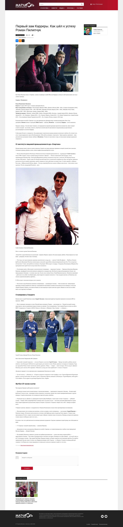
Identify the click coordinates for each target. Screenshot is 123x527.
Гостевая (80, 8)
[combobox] (61, 4)
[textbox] (61, 4)
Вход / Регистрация (97, 4)
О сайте (88, 524)
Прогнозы (70, 8)
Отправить (27, 468)
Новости (54, 8)
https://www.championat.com (27, 445)
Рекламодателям (103, 524)
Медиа (61, 8)
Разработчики (94, 524)
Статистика (44, 8)
